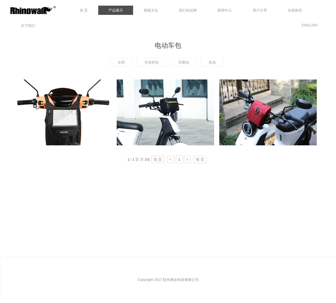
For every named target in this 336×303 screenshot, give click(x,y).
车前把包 (151, 62)
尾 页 (200, 159)
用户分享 (260, 10)
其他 (212, 62)
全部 (121, 62)
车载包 (183, 62)
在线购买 (295, 10)
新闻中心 (225, 10)
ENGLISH (310, 25)
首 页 (84, 10)
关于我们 (28, 26)
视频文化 (151, 10)
